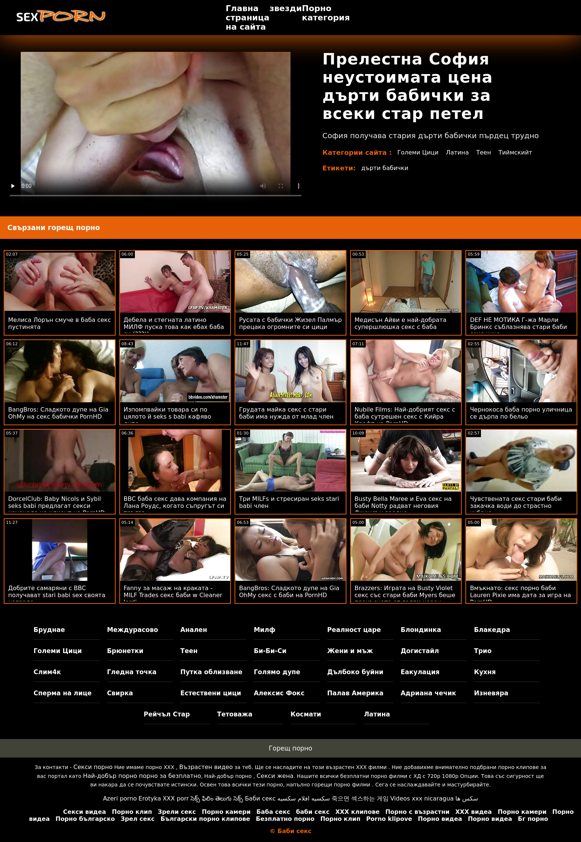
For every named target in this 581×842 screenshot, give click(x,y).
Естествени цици (210, 693)
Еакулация (420, 672)
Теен (483, 152)
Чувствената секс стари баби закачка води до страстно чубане (515, 505)
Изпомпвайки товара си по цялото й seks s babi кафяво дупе (167, 416)
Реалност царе (354, 629)
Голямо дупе (277, 672)
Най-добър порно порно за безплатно (142, 775)
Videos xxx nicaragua (422, 798)
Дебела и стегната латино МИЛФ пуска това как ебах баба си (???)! (174, 326)
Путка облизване (211, 672)
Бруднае (49, 629)
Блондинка (421, 629)
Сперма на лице (63, 693)
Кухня (485, 672)
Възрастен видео (206, 767)
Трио (482, 651)
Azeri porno (120, 798)
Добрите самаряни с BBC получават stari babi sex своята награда (56, 595)
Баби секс (260, 798)
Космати (305, 714)
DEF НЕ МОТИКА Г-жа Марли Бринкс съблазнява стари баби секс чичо (518, 326)
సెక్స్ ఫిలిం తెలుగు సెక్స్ (216, 798)
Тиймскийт (515, 152)
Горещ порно (290, 748)
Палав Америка (355, 693)
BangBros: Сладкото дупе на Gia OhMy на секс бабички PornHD (58, 413)
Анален (193, 629)
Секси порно (93, 767)
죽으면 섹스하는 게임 (360, 798)
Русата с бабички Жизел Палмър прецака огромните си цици (290, 323)
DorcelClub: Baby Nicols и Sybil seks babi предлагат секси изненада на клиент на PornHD (56, 505)
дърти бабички (384, 168)
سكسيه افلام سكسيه (304, 798)
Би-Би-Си (270, 651)
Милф (264, 629)
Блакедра (492, 629)
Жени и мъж (350, 651)
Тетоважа (234, 714)
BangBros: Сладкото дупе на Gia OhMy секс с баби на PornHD (289, 592)
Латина (457, 152)
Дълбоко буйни (355, 672)
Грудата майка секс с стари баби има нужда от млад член (286, 413)
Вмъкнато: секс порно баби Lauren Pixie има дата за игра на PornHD (520, 595)
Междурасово (132, 629)
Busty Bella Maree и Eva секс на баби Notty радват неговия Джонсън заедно (403, 505)
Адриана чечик (428, 693)
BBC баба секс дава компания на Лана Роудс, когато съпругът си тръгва (175, 505)
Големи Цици (417, 152)
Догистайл (420, 651)
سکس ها (466, 798)
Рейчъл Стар (167, 714)
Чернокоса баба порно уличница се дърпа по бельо (521, 413)
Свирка (120, 693)
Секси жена (274, 775)
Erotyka (150, 798)
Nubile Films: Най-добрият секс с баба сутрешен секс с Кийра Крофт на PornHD (405, 416)
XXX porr (176, 798)
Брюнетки (125, 651)
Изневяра (491, 693)
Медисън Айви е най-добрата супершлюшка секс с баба (400, 323)
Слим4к (47, 672)
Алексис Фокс (279, 693)
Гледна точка (132, 672)
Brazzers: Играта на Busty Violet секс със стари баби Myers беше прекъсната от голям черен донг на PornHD (405, 599)
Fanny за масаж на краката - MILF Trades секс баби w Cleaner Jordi (173, 595)
